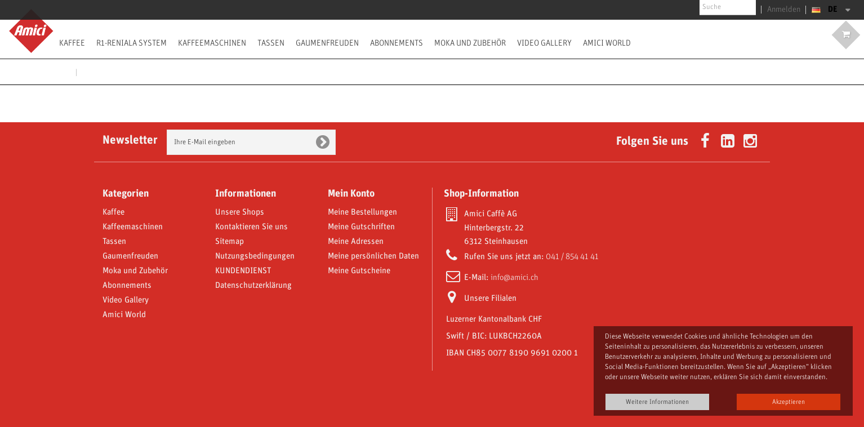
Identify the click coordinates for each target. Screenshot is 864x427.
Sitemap (229, 242)
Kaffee (72, 43)
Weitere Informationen (657, 402)
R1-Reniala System (131, 43)
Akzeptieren (788, 402)
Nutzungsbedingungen (255, 256)
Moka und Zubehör (470, 43)
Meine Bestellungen (362, 212)
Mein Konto (351, 193)
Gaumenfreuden (327, 43)
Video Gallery (544, 43)
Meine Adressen (356, 242)
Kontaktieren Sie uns (251, 227)
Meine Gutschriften (361, 227)
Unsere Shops (239, 212)
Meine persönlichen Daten (373, 256)
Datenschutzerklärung (253, 286)
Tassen (270, 43)
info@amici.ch (514, 278)
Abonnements (396, 43)
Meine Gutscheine (359, 271)
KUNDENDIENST (243, 271)
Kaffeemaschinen (212, 43)
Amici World (607, 43)
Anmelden (786, 9)
